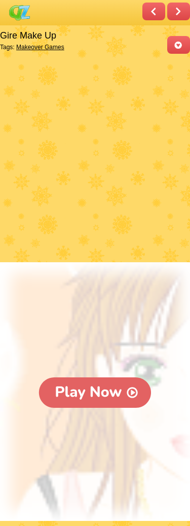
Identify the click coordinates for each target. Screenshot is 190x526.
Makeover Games (40, 47)
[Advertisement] (95, 159)
